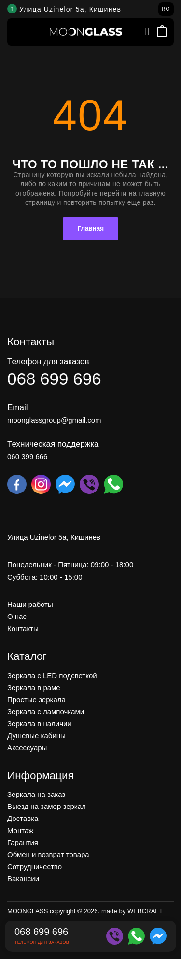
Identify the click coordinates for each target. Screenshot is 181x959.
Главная (90, 228)
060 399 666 (27, 456)
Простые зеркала (36, 699)
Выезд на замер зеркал (46, 806)
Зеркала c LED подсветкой (52, 675)
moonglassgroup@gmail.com (54, 420)
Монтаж (20, 830)
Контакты (23, 628)
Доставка (22, 818)
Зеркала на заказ (36, 794)
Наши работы (30, 604)
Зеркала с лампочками (45, 711)
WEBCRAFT (145, 911)
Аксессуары (27, 747)
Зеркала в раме (33, 687)
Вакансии (23, 878)
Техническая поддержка (53, 444)
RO (166, 9)
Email (17, 407)
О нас (17, 616)
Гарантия (22, 842)
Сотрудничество (34, 866)
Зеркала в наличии (39, 723)
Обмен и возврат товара (48, 854)
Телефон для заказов (48, 361)
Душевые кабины (36, 735)
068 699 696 (54, 378)
